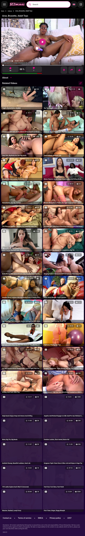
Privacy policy (55, 518)
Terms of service (24, 518)
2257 (69, 518)
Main (2, 11)
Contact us (7, 518)
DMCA (40, 518)
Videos (10, 11)
